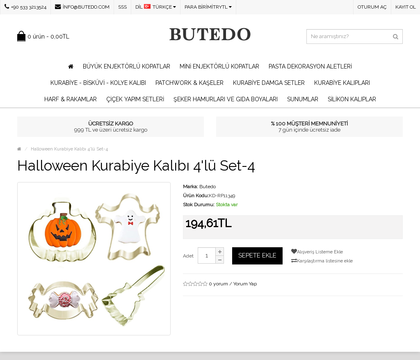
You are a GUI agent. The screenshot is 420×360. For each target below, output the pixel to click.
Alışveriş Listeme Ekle (317, 251)
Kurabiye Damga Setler (269, 83)
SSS (122, 7)
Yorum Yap (245, 284)
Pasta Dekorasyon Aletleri (310, 66)
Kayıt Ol (405, 7)
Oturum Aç (372, 7)
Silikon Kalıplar (352, 99)
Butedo (207, 186)
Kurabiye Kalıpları (342, 83)
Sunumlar (302, 99)
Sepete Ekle (257, 255)
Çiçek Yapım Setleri (135, 99)
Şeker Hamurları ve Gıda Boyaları (225, 99)
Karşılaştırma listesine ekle (322, 260)
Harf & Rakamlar (70, 99)
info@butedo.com (82, 7)
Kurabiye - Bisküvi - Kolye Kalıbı (98, 83)
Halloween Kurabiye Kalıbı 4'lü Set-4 (69, 149)
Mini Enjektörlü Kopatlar (219, 66)
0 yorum (218, 284)
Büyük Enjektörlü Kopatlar (126, 66)
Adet (188, 256)
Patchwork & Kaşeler (189, 83)
